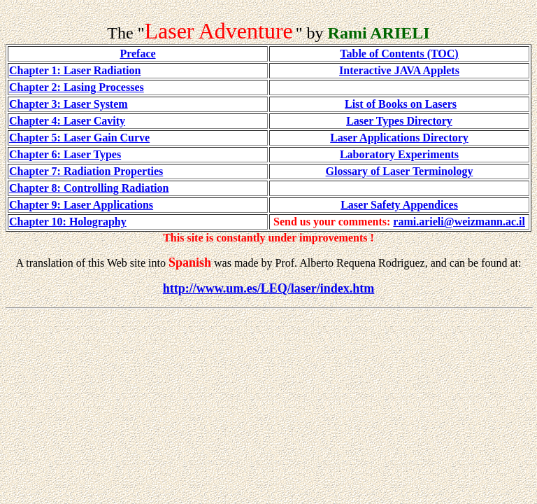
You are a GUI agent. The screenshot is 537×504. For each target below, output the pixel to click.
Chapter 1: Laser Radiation (75, 70)
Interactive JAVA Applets (399, 70)
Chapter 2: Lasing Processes (76, 87)
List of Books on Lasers (401, 104)
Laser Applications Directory (399, 138)
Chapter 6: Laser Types (65, 154)
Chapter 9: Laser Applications (81, 205)
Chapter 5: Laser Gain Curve (79, 138)
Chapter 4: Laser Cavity (67, 121)
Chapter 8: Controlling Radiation (89, 188)
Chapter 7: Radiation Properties (86, 171)
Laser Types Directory (399, 121)
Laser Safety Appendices (399, 205)
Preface (137, 53)
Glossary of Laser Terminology (399, 171)
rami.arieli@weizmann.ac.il (459, 221)
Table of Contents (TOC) (399, 53)
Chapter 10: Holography (68, 221)
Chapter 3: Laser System (68, 104)
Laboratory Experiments (399, 154)
